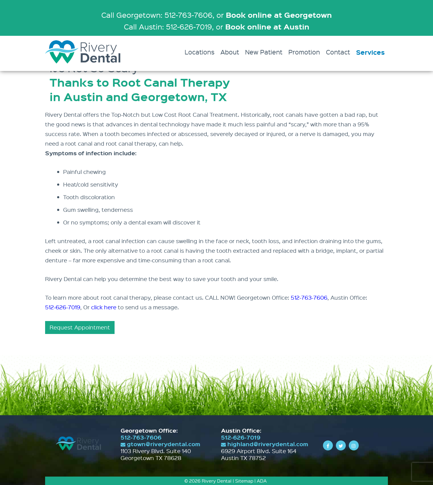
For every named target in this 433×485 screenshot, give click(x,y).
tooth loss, (266, 241)
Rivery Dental (217, 481)
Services (370, 52)
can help (170, 143)
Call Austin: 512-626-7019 (168, 26)
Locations (199, 52)
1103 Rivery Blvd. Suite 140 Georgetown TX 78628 (156, 454)
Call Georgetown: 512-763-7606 (157, 15)
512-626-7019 (62, 307)
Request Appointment (80, 327)
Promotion (304, 52)
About (229, 52)
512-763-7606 (309, 297)
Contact (338, 52)
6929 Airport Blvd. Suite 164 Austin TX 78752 (258, 454)
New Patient (263, 52)
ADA (262, 481)
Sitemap (244, 481)
